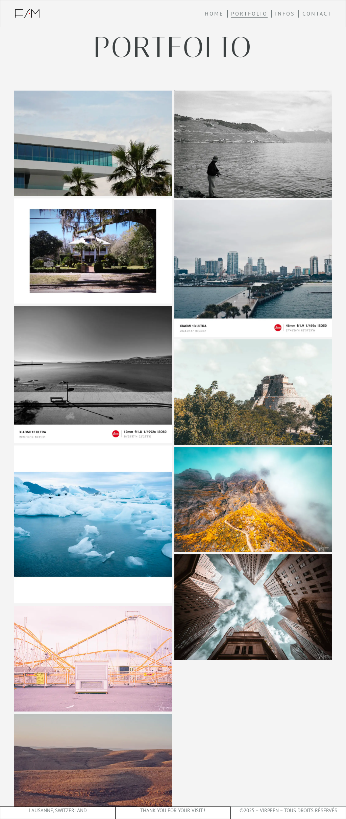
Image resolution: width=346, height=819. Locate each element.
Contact (317, 13)
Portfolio (249, 13)
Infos (285, 13)
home (214, 13)
